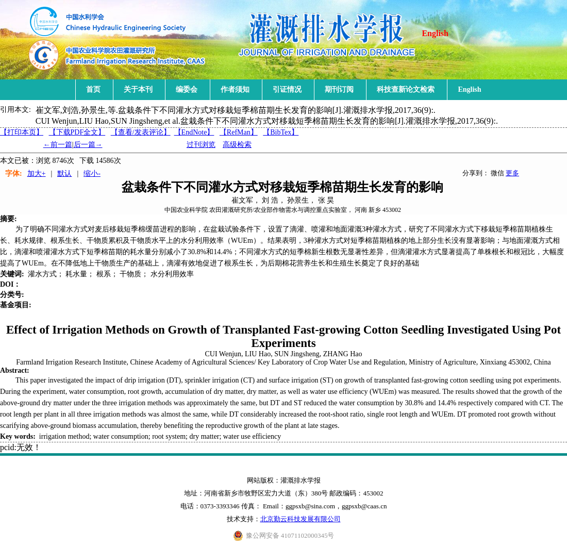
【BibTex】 (280, 132)
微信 (497, 173)
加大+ (36, 173)
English (435, 33)
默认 (64, 173)
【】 (141, 132)
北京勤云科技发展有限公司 (300, 519)
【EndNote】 (194, 132)
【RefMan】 (239, 132)
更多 (512, 173)
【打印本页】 (21, 132)
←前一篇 (57, 144)
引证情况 (287, 89)
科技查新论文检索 (406, 89)
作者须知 (235, 89)
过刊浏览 (201, 144)
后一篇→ (88, 144)
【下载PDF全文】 (77, 132)
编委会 (186, 89)
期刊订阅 (339, 89)
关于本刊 (138, 89)
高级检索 (237, 144)
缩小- (92, 173)
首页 (93, 89)
